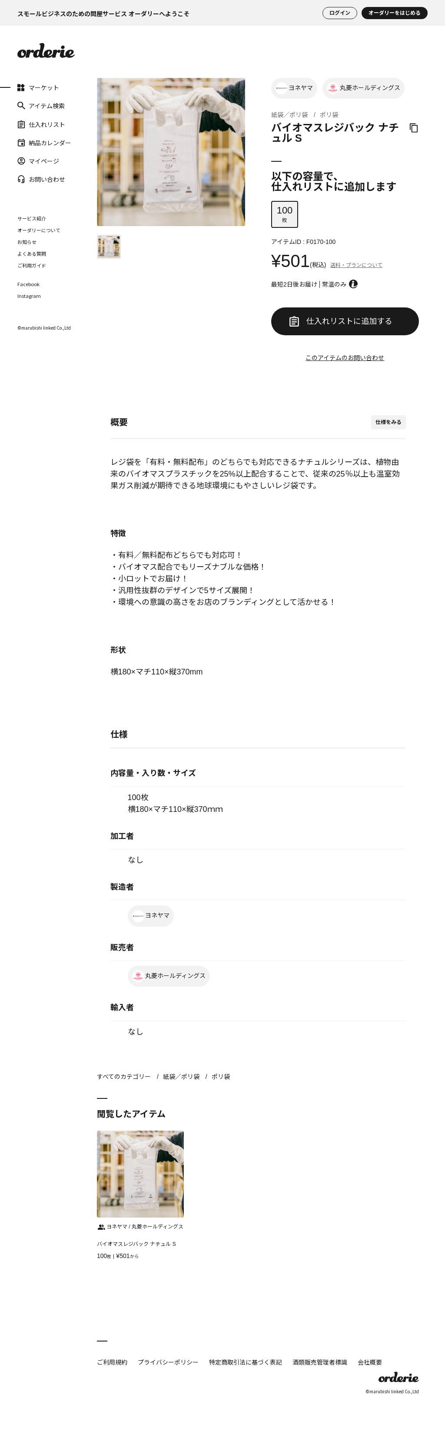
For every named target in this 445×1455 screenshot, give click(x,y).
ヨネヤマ (294, 88)
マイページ (23, 161)
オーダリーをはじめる (395, 13)
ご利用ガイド (31, 265)
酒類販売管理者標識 (319, 1362)
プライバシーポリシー (168, 1362)
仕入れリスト (23, 124)
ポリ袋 (329, 114)
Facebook (28, 284)
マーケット (23, 87)
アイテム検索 (23, 106)
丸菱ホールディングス (363, 88)
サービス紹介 (31, 218)
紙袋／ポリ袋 (289, 114)
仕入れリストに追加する (340, 321)
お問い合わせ (23, 179)
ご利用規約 (112, 1362)
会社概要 (370, 1362)
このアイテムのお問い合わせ (345, 357)
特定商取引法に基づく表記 (245, 1362)
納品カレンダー (23, 143)
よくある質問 (31, 253)
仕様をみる (388, 422)
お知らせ (27, 241)
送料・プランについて (356, 265)
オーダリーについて (38, 230)
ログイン (339, 13)
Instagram (29, 296)
